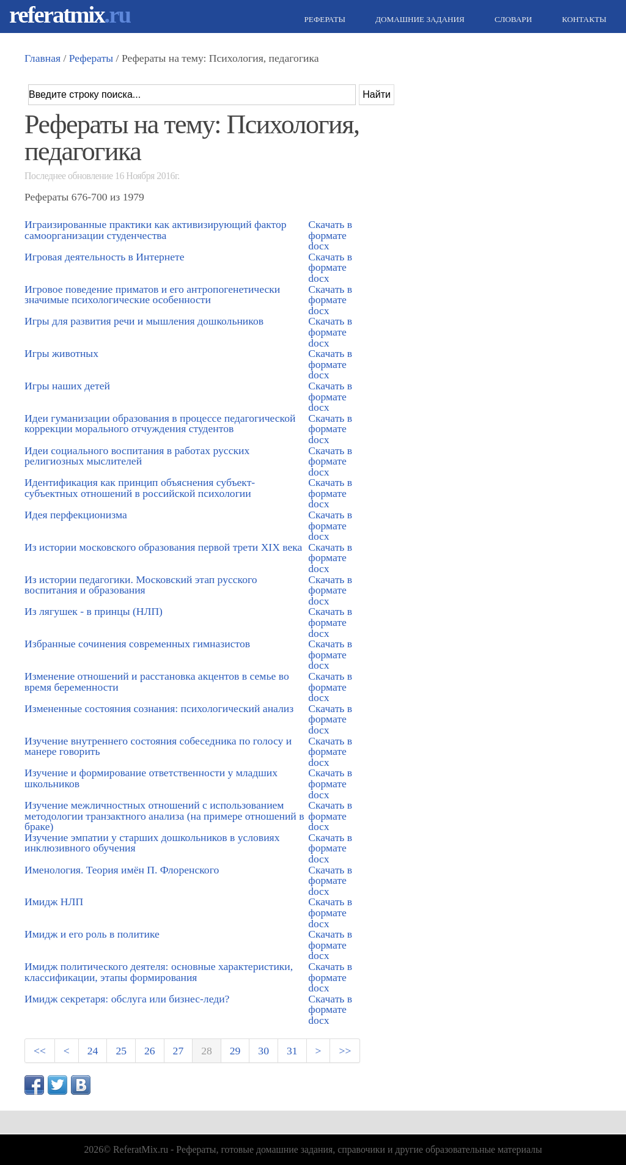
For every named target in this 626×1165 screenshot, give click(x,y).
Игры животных (61, 353)
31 (292, 1051)
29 (235, 1051)
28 (206, 1051)
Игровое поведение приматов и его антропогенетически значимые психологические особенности (152, 294)
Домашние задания (418, 19)
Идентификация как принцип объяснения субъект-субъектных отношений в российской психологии (139, 487)
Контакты (582, 19)
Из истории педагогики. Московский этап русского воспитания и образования (140, 585)
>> (345, 1051)
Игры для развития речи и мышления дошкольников (143, 321)
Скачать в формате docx (330, 235)
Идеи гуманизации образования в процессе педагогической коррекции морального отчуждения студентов (159, 423)
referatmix (69, 14)
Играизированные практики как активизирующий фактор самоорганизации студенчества (155, 229)
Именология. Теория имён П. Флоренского (121, 870)
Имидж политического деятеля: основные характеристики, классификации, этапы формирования (158, 971)
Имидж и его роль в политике (92, 934)
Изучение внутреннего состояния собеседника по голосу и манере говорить (158, 746)
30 (263, 1051)
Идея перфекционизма (75, 515)
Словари (512, 19)
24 (92, 1051)
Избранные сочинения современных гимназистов (137, 644)
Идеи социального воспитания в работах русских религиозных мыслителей (136, 456)
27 (178, 1051)
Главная (42, 58)
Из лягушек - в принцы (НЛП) (93, 611)
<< (40, 1051)
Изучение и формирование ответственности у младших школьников (151, 778)
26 (149, 1051)
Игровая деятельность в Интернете (104, 257)
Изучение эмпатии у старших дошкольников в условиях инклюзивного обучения (151, 842)
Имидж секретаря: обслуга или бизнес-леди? (126, 999)
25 (121, 1051)
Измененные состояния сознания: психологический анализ (158, 708)
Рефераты (323, 19)
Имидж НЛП (53, 901)
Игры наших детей (67, 386)
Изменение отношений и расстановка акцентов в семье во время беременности (156, 681)
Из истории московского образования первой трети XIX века (163, 547)
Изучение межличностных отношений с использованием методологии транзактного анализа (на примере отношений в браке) (164, 815)
